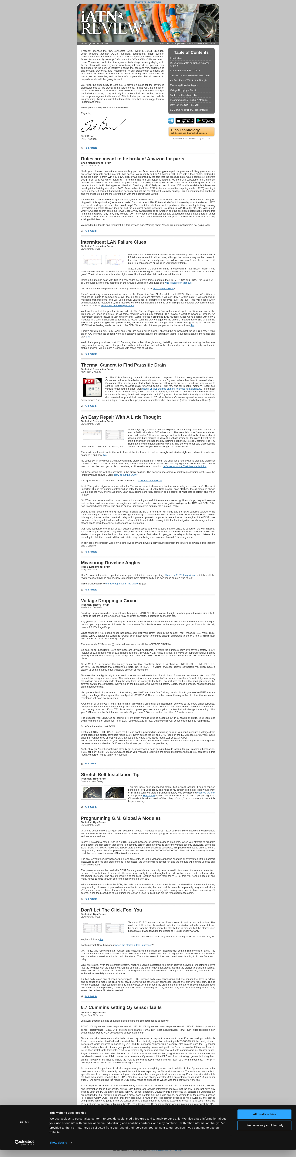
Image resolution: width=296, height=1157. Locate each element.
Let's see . (185, 466)
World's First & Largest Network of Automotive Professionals (187, 43)
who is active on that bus (178, 282)
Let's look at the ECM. (150, 480)
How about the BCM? (126, 474)
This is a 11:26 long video (180, 575)
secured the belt (206, 792)
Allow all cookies (264, 1121)
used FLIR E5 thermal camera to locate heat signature (171, 388)
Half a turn (149, 795)
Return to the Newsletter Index (148, 2)
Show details (58, 1149)
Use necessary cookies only (264, 1132)
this (192, 325)
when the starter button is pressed (133, 945)
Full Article (91, 147)
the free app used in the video (121, 583)
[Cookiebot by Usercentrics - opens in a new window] (24, 1149)
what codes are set (163, 288)
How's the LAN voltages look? (117, 305)
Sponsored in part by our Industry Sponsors (191, 139)
